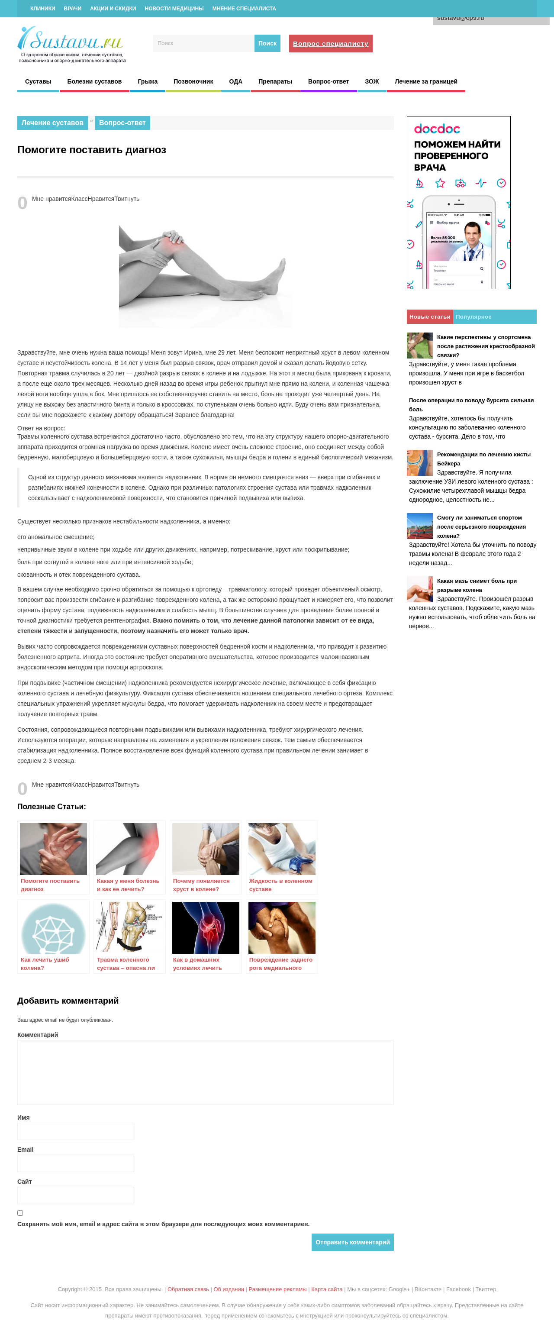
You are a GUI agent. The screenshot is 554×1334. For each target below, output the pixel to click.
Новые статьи (430, 316)
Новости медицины (174, 9)
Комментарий (37, 1034)
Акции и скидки (113, 9)
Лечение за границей (426, 81)
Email (25, 1149)
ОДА (235, 81)
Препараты (275, 81)
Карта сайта (326, 1289)
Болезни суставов (95, 81)
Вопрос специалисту (331, 43)
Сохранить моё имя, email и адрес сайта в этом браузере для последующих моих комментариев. (163, 1224)
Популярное (474, 316)
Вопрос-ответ (328, 81)
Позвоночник (193, 81)
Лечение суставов (53, 122)
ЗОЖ (372, 81)
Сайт (24, 1181)
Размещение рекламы (278, 1289)
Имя (23, 1117)
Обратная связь (188, 1289)
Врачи (72, 9)
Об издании (228, 1289)
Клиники (42, 9)
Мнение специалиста (244, 9)
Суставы (38, 81)
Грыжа (148, 81)
